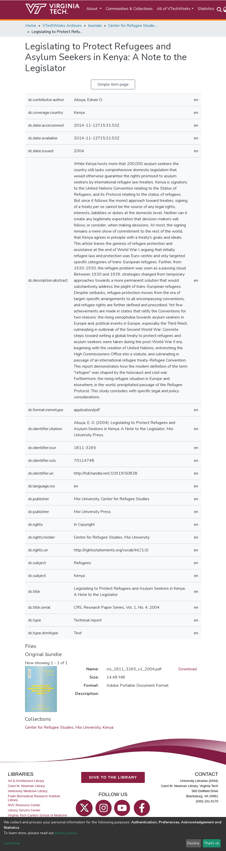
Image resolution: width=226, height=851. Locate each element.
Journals (95, 25)
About (92, 9)
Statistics (206, 9)
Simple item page (113, 84)
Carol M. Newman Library (26, 786)
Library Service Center (24, 810)
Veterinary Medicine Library (27, 791)
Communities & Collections (129, 9)
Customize (12, 843)
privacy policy (66, 833)
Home (30, 25)
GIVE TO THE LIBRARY (113, 777)
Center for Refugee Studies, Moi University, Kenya (133, 25)
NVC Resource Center (24, 805)
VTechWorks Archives (62, 25)
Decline (193, 843)
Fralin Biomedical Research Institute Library (34, 798)
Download (187, 669)
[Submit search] (219, 10)
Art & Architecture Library (26, 781)
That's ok (211, 843)
